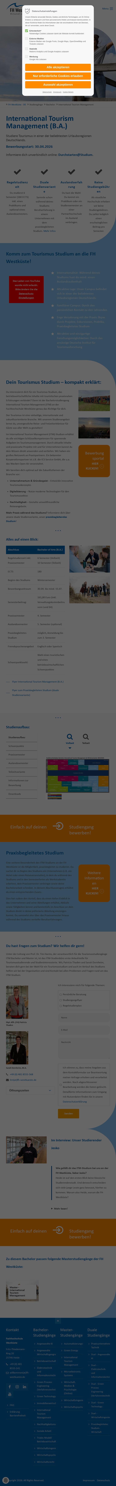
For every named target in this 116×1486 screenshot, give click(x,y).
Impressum (57, 92)
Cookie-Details (68, 92)
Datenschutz (47, 92)
